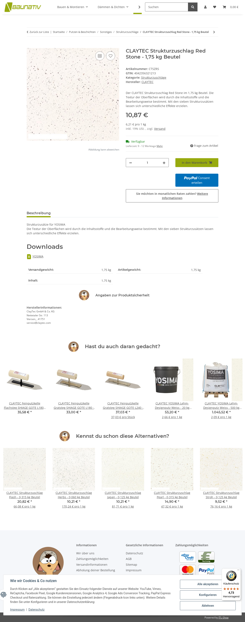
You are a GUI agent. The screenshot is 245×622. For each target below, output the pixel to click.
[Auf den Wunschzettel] (110, 55)
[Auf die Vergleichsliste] (99, 55)
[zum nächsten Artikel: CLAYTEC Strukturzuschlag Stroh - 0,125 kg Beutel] (214, 32)
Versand (159, 129)
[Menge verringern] (130, 162)
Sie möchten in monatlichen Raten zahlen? (172, 196)
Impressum (17, 609)
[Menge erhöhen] (164, 162)
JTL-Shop (223, 617)
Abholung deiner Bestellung (95, 570)
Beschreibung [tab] (39, 213)
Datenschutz (37, 609)
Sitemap (131, 565)
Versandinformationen (91, 565)
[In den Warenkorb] (30, 45)
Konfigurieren (207, 595)
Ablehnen (208, 605)
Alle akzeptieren (207, 584)
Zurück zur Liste (39, 32)
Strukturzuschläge (153, 77)
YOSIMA (35, 256)
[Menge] (147, 162)
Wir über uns (85, 553)
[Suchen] (166, 6)
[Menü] (238, 570)
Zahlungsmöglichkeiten (92, 559)
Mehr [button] (160, 146)
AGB (129, 559)
